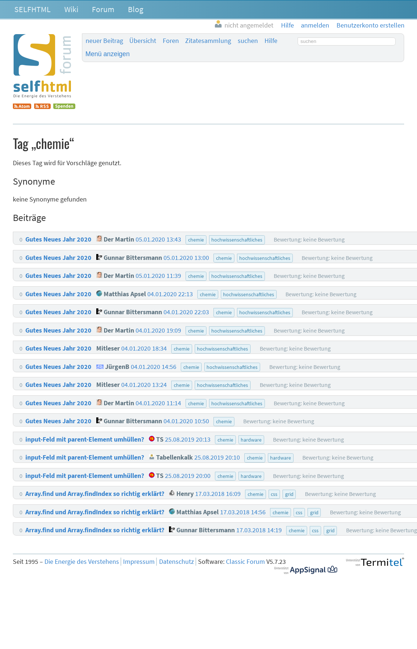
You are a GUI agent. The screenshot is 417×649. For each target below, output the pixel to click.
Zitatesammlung (208, 41)
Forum (103, 9)
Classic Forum (245, 562)
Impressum (139, 562)
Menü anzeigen (108, 54)
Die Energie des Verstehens (81, 562)
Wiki (71, 9)
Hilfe (271, 41)
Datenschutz (176, 562)
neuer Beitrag (104, 41)
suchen (248, 41)
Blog (135, 9)
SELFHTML (32, 9)
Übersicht (142, 41)
